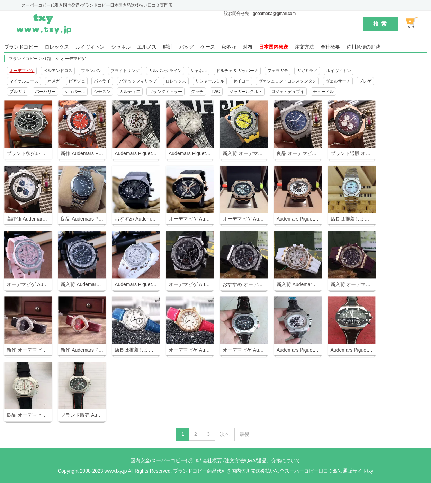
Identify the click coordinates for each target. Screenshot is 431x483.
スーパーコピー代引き (175, 460)
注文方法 (304, 47)
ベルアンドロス (57, 70)
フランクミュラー (165, 91)
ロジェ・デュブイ (287, 91)
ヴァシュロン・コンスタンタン (287, 81)
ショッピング (416, 22)
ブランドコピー (21, 47)
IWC (216, 91)
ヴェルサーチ (337, 81)
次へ (225, 434)
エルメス (146, 47)
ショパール (74, 91)
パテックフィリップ (138, 81)
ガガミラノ (307, 70)
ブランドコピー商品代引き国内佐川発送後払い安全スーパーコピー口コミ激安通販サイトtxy (273, 471)
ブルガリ (17, 91)
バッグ (186, 47)
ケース (207, 47)
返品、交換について (278, 460)
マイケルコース (23, 81)
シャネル (121, 47)
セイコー (241, 81)
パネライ (102, 81)
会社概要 (330, 47)
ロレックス (57, 47)
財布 (247, 47)
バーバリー (45, 91)
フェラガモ (277, 70)
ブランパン (91, 70)
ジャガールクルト (245, 91)
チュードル (323, 91)
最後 (244, 434)
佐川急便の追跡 (363, 47)
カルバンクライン (165, 70)
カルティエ (129, 91)
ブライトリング (125, 70)
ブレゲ (365, 81)
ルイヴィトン (90, 47)
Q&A (250, 460)
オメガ (53, 81)
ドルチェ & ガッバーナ (237, 70)
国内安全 (140, 460)
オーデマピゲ (73, 58)
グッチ (197, 91)
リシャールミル (209, 81)
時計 (168, 47)
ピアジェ (77, 81)
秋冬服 (229, 47)
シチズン (102, 91)
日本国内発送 (273, 47)
